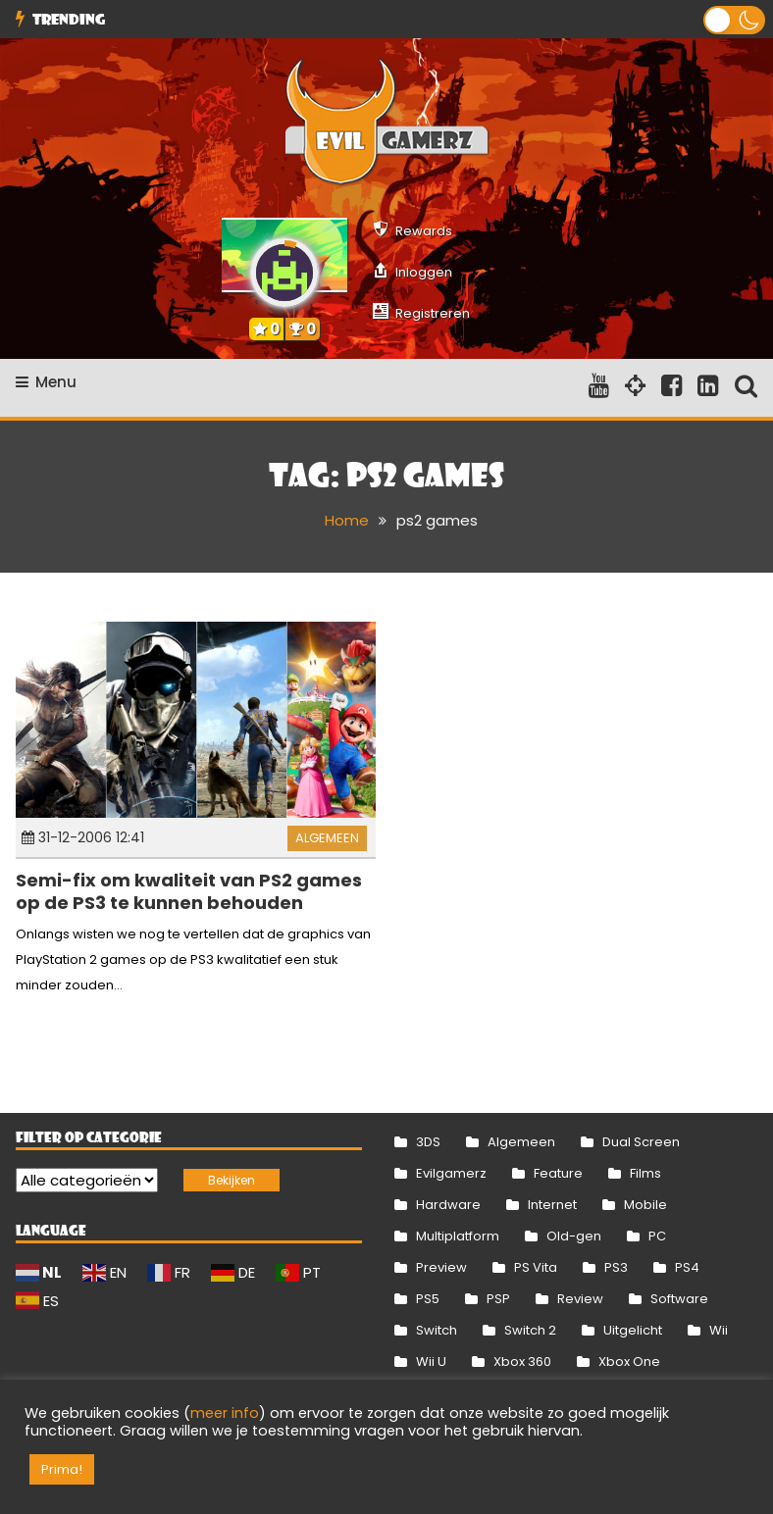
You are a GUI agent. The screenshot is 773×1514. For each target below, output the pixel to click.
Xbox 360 (522, 1361)
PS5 (427, 1298)
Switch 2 (530, 1330)
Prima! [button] (61, 1469)
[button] (734, 20)
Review (580, 1298)
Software (679, 1298)
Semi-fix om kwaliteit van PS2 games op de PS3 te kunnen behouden (189, 891)
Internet (552, 1204)
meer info (224, 1413)
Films (645, 1173)
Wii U (431, 1361)
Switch (436, 1330)
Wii (718, 1330)
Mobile (645, 1204)
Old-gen (573, 1236)
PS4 (687, 1267)
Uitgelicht (632, 1330)
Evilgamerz (451, 1173)
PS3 (616, 1267)
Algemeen (327, 838)
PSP (498, 1298)
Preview (441, 1267)
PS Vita (535, 1267)
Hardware (448, 1204)
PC (657, 1236)
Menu (46, 382)
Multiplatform (457, 1236)
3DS (428, 1142)
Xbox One (629, 1361)
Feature (558, 1173)
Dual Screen (641, 1142)
